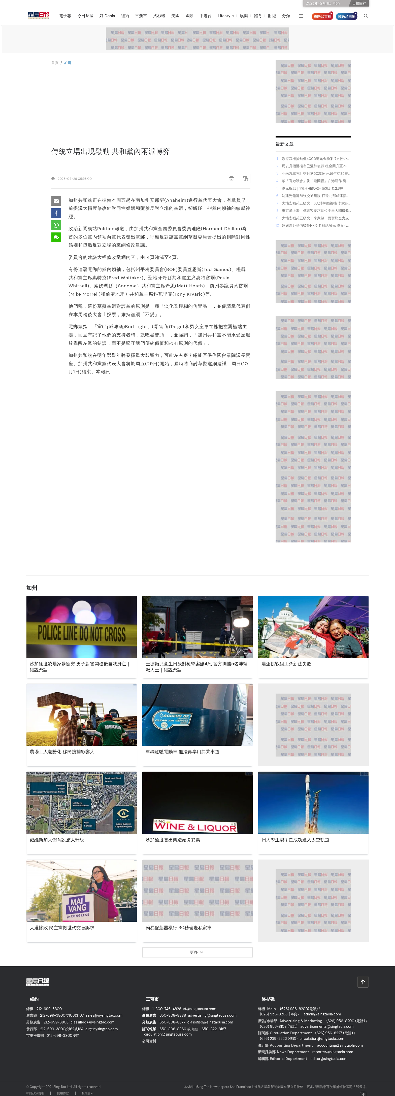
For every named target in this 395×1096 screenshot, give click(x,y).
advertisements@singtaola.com (326, 1021)
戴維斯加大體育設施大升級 (60, 840)
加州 (69, 62)
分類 (289, 15)
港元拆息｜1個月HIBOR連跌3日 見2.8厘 (312, 188)
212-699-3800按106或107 (62, 1010)
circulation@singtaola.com (322, 1033)
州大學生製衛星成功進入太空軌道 (299, 840)
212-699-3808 (56, 1017)
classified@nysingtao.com (92, 1017)
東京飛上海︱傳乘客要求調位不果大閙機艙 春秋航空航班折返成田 (315, 211)
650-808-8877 (172, 1017)
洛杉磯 (162, 15)
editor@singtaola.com (328, 1053)
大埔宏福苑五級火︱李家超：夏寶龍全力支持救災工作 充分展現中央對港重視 (315, 218)
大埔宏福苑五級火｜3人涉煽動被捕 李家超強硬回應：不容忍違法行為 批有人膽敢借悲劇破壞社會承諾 (316, 203)
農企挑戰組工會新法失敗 (289, 664)
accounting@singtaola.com (340, 1040)
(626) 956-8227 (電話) (334, 1028)
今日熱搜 (89, 15)
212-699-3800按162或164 (61, 1024)
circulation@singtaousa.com (168, 1029)
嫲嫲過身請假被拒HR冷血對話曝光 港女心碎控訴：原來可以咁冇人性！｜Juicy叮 (316, 225)
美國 (179, 15)
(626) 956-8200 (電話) (345, 1016)
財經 (275, 15)
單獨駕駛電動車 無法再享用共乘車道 (186, 752)
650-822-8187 (214, 1024)
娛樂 (247, 15)
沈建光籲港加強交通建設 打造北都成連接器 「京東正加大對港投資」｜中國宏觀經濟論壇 (316, 196)
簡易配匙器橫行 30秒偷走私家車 (182, 928)
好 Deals (110, 15)
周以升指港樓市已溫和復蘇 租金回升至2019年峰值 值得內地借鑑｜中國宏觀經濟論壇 (316, 166)
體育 (261, 15)
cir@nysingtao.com (101, 1024)
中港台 (209, 15)
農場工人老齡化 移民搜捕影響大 (66, 752)
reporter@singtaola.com (332, 1047)
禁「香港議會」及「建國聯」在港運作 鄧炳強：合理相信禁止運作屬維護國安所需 (316, 181)
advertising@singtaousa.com (212, 1010)
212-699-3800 (49, 1004)
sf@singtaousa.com (199, 1004)
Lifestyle (229, 15)
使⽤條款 (63, 1088)
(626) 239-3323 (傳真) (279, 1033)
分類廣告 (149, 1017)
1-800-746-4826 (166, 1004)
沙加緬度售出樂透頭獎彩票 (176, 840)
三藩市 (144, 15)
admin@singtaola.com (322, 1009)
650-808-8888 (172, 1010)
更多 (196, 952)
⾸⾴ (55, 62)
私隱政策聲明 (35, 1088)
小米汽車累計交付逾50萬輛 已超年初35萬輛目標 (315, 174)
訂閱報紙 (149, 1024)
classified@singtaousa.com (210, 1017)
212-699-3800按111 (63, 1031)
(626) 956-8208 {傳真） (280, 1009)
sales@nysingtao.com (104, 1010)
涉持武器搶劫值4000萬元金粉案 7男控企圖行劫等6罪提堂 (316, 159)
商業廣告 (149, 1010)
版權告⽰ (88, 1088)
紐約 (128, 15)
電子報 (68, 15)
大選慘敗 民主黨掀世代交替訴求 (66, 928)
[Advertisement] (150, 109)
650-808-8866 (172, 1024)
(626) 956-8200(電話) (299, 1004)
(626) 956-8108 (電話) (278, 1021)
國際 (193, 15)
